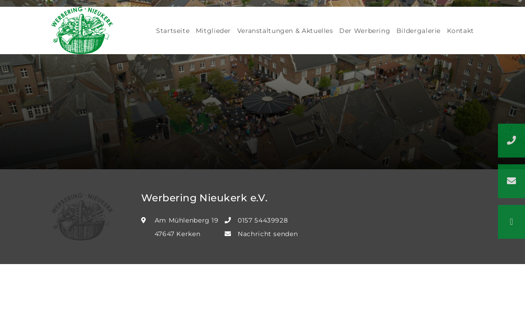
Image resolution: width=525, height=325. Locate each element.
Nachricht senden (268, 234)
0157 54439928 (263, 220)
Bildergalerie (418, 31)
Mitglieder (213, 31)
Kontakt (460, 31)
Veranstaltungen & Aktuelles (285, 31)
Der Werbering (364, 31)
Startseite (172, 31)
